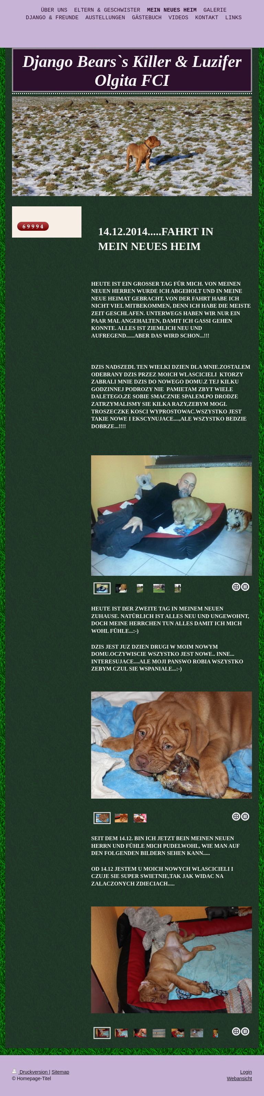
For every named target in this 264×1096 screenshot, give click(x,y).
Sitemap (60, 1072)
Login (246, 1072)
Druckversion (30, 1072)
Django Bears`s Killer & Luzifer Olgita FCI (131, 70)
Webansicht (239, 1078)
